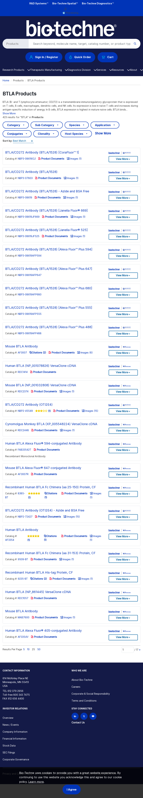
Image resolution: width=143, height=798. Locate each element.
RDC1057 (23, 598)
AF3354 (9, 539)
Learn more (36, 781)
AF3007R (23, 474)
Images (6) (85, 352)
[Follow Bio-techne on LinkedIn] (75, 716)
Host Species (74, 133)
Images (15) (90, 410)
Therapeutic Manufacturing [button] (49, 69)
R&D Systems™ (38, 3)
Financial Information (14, 738)
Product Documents (51, 158)
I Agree (72, 789)
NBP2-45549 (25, 410)
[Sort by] (23, 141)
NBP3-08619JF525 (28, 236)
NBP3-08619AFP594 (29, 255)
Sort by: (7, 140)
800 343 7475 (21, 694)
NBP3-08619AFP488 (29, 333)
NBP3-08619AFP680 (29, 294)
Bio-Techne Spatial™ (65, 3)
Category (13, 125)
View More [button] (122, 158)
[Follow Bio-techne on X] (84, 716)
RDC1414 (23, 371)
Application (103, 125)
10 (28, 649)
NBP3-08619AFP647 (29, 275)
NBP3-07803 (25, 178)
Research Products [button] (16, 69)
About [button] (136, 69)
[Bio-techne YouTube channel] (93, 716)
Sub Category (44, 125)
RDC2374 (23, 391)
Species (74, 125)
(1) (49, 410)
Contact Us (78, 722)
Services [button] (104, 69)
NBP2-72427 (25, 516)
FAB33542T (24, 449)
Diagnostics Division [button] (82, 69)
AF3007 (22, 352)
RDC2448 (23, 430)
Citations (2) (37, 352)
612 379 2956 (15, 690)
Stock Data (9, 745)
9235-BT (23, 578)
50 (38, 649)
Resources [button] (121, 69)
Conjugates (15, 133)
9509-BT (23, 559)
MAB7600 (23, 617)
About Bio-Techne (82, 679)
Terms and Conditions (84, 700)
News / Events (11, 724)
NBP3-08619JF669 (29, 216)
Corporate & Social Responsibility (91, 693)
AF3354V (23, 636)
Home (6, 80)
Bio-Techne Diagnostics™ (98, 3)
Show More (9, 113)
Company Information (15, 731)
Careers (76, 686)
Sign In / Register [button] (44, 57)
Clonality (44, 133)
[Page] (128, 650)
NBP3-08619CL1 (27, 158)
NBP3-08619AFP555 (29, 313)
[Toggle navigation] (5, 23)
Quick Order (80, 57)
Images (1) (74, 158)
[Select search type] (15, 44)
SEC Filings (9, 752)
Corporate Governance (16, 759)
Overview (8, 717)
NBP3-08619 (25, 197)
